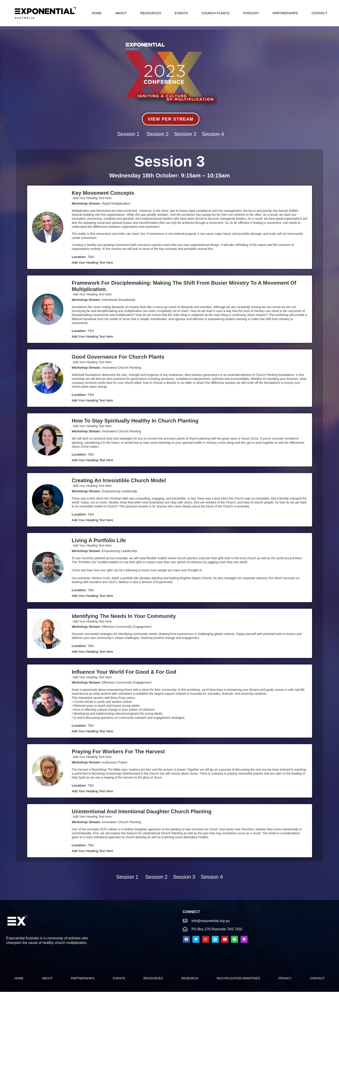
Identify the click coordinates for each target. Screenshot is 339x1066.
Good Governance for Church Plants (118, 357)
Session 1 (128, 134)
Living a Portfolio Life (99, 540)
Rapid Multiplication (116, 203)
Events (181, 13)
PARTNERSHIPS (82, 978)
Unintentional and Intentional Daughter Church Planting (141, 811)
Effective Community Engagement (126, 626)
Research (189, 978)
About (121, 13)
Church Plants (216, 13)
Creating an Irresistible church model (119, 480)
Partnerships (285, 13)
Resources (150, 13)
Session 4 (213, 134)
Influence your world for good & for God (124, 672)
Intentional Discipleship (118, 300)
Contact (319, 13)
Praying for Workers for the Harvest (118, 751)
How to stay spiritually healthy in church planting (135, 421)
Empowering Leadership (119, 491)
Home (97, 13)
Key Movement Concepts (103, 193)
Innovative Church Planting (121, 367)
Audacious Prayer (115, 762)
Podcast (251, 13)
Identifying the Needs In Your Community (124, 616)
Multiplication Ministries (238, 978)
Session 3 (185, 134)
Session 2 (157, 134)
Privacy (285, 978)
